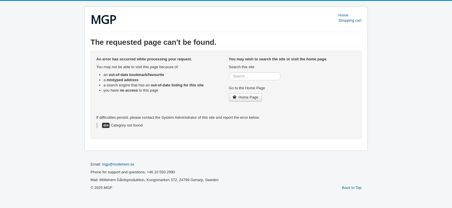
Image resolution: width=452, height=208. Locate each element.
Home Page (246, 97)
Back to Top (351, 187)
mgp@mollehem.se (118, 164)
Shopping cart (349, 20)
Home (343, 15)
